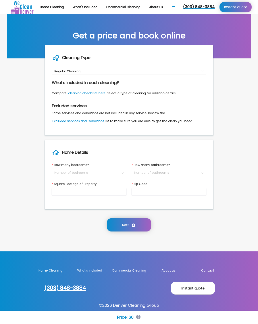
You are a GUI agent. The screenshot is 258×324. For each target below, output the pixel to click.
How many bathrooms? (152, 165)
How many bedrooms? (71, 165)
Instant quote (235, 7)
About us (156, 7)
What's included (89, 270)
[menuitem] (51, 7)
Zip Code (140, 184)
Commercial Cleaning (123, 7)
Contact (207, 270)
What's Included (85, 7)
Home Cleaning (52, 7)
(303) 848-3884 (199, 7)
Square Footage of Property (75, 184)
